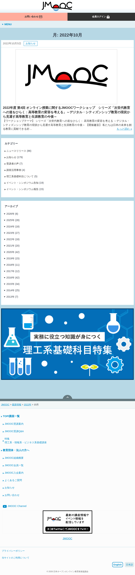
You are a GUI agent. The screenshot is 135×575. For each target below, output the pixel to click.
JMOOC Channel (15, 506)
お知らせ (31, 43)
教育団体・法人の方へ (16, 450)
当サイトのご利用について (15, 557)
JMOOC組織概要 (14, 457)
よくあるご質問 (13, 480)
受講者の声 (12, 163)
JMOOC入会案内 (14, 472)
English (117, 564)
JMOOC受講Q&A (14, 431)
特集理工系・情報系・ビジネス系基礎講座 (26, 440)
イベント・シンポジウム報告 (22, 189)
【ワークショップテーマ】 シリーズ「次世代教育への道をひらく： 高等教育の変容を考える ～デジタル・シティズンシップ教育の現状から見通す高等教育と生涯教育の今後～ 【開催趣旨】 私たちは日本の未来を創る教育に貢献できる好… (67, 124)
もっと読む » (124, 128)
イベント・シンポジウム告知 (22, 182)
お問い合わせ (34, 18)
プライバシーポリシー (13, 550)
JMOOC (67, 538)
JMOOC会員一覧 (14, 465)
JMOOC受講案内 (14, 423)
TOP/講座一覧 (11, 416)
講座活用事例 (13, 170)
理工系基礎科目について (20, 176)
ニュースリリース (16, 150)
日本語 (129, 564)
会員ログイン (101, 18)
